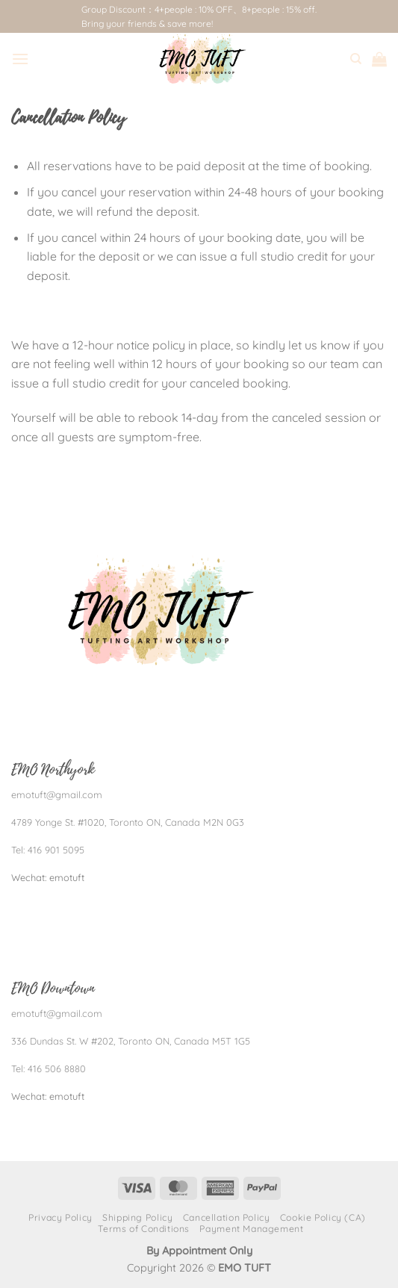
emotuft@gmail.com (56, 794)
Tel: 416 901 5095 (47, 850)
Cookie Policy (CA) (323, 1217)
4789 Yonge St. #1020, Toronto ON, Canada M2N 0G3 (127, 822)
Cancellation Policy (226, 1217)
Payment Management (251, 1228)
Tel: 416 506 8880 (48, 1068)
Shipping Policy (137, 1217)
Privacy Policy (60, 1217)
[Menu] (20, 58)
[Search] (355, 59)
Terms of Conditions (144, 1228)
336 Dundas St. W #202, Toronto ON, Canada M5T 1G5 (130, 1041)
